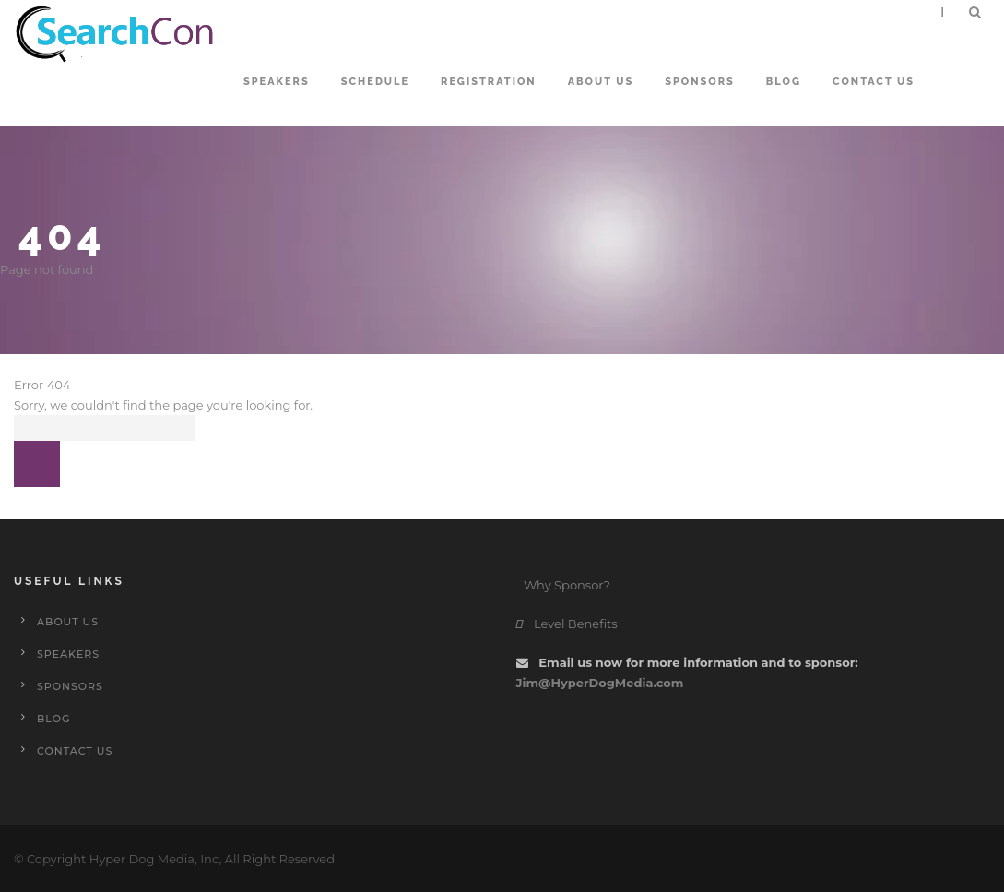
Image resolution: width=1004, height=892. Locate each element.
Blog (783, 82)
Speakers (276, 82)
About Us (601, 82)
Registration (489, 82)
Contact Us (874, 82)
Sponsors (700, 82)
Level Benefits (567, 623)
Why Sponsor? (565, 584)
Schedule (375, 82)
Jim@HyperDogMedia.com (600, 682)
